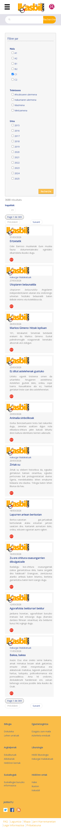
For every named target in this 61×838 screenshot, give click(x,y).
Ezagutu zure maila (41, 731)
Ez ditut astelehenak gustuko (27, 371)
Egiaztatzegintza (40, 724)
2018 (17, 141)
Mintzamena (21, 110)
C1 (16, 74)
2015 (17, 125)
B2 (16, 68)
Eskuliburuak (10, 754)
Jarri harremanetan (44, 821)
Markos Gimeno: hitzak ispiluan (28, 328)
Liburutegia (37, 747)
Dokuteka (9, 731)
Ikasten (35, 786)
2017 (17, 136)
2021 (17, 157)
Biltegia (7, 724)
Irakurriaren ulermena (25, 99)
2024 (17, 173)
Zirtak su (15, 464)
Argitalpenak (10, 747)
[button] (14, 217)
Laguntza (16, 821)
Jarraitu (8, 802)
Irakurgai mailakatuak (42, 758)
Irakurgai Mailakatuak (20, 277)
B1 (16, 63)
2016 (17, 130)
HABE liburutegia (40, 754)
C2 (16, 79)
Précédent (12, 222)
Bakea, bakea (17, 655)
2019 (17, 146)
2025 (17, 178)
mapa (27, 821)
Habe (34, 782)
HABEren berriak (12, 762)
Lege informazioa (14, 825)
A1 (16, 53)
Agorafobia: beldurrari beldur (27, 608)
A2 (16, 58)
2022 (17, 162)
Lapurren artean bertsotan (26, 514)
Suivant (36, 222)
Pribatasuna (33, 825)
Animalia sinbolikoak (22, 418)
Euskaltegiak (10, 774)
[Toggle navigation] (7, 7)
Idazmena (20, 105)
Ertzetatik (15, 241)
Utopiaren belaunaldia (23, 284)
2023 (17, 167)
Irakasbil (36, 790)
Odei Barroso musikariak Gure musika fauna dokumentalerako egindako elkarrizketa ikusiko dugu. (31, 249)
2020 (17, 151)
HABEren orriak (39, 774)
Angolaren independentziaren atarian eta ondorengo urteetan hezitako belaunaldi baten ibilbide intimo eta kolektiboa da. (31, 294)
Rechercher (49, 19)
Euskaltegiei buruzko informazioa (14, 784)
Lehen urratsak (11, 735)
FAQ (5, 821)
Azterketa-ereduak (41, 735)
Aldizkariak (9, 758)
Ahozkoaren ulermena (26, 94)
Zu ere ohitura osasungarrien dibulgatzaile (27, 559)
